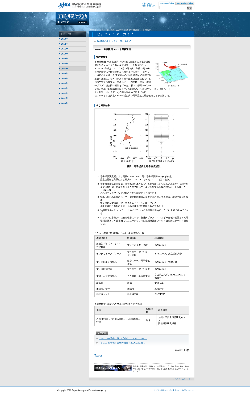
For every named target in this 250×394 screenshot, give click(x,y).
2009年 (64, 58)
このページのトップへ (183, 379)
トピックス (99, 30)
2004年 (64, 83)
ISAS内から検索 (167, 3)
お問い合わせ (188, 390)
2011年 (64, 49)
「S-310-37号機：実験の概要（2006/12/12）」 (122, 342)
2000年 (64, 103)
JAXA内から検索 (184, 3)
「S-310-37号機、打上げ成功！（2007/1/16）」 (123, 338)
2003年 (64, 88)
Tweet (98, 355)
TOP (91, 30)
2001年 (64, 98)
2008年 (64, 63)
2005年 (64, 78)
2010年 (64, 54)
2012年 (64, 44)
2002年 (64, 93)
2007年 (119, 30)
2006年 (64, 73)
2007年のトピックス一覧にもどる (114, 41)
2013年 (64, 39)
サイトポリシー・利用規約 (166, 390)
